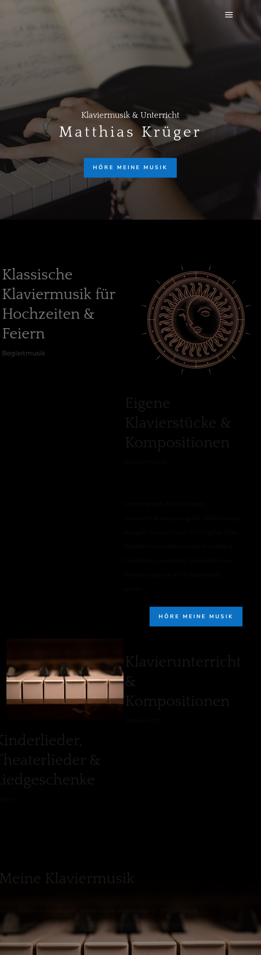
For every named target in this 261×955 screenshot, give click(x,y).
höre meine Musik (130, 167)
